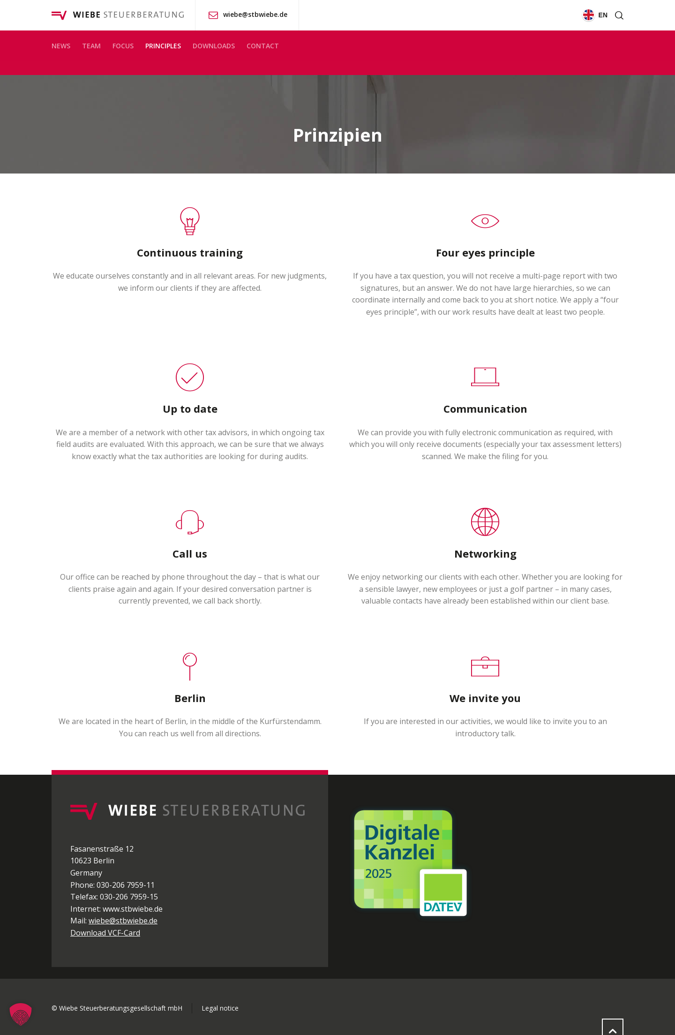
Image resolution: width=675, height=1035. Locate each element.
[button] (20, 1014)
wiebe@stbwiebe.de (255, 14)
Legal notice (220, 1008)
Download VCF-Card (105, 933)
